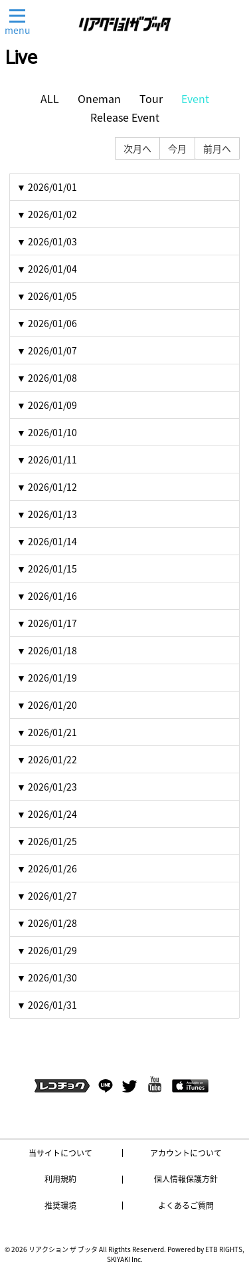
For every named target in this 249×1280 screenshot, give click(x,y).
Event (195, 98)
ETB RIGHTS (223, 1249)
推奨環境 (60, 1206)
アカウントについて (186, 1153)
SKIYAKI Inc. (125, 1259)
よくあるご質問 (186, 1206)
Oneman (99, 98)
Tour (151, 98)
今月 (177, 148)
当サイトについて (60, 1153)
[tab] (124, 187)
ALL (50, 98)
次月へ (137, 148)
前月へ (217, 148)
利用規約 (60, 1179)
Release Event (124, 117)
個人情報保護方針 (186, 1179)
